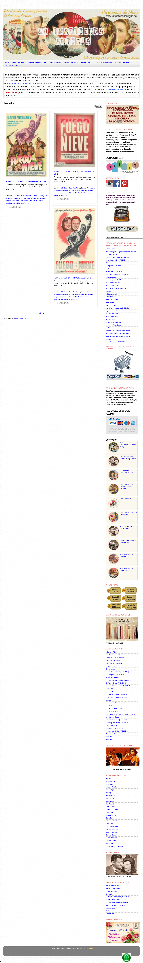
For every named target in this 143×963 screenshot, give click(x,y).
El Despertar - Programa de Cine (126, 471)
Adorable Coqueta (112, 299)
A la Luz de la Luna (112, 285)
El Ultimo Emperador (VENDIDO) (117, 897)
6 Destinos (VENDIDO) (114, 271)
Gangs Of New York (113, 899)
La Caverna (110, 691)
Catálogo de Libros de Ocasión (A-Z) (128, 541)
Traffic (108, 911)
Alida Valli (109, 784)
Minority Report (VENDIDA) (115, 905)
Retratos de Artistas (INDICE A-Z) (127, 527)
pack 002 (109, 739)
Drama (35, 196)
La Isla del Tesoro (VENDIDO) (117, 697)
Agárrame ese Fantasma (115, 311)
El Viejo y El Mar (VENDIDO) (116, 683)
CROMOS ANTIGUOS (71, 62)
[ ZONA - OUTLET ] (87, 62)
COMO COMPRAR (18, 62)
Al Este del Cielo (112, 316)
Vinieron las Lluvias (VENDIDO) (117, 731)
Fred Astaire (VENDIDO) (114, 846)
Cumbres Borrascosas (114, 660)
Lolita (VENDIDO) (112, 711)
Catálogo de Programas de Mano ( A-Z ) (128, 445)
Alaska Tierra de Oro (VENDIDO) (118, 336)
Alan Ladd (109, 778)
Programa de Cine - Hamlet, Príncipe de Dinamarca (127, 486)
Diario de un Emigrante (114, 663)
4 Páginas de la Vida (113, 266)
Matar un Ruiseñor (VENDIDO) (117, 720)
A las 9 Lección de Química (116, 288)
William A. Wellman (22, 203)
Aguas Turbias (111, 305)
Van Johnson (10, 203)
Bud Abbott (110, 804)
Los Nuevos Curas (112, 717)
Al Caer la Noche (112, 314)
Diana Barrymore (112, 829)
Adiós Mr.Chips (111, 297)
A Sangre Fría (111, 652)
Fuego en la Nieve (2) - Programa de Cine (26, 182)
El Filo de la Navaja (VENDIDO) (117, 672)
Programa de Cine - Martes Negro (127, 569)
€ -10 (13, 196)
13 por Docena (111, 249)
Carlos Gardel (111, 807)
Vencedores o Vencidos (114, 728)
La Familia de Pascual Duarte (116, 694)
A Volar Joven (111, 277)
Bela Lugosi (110, 801)
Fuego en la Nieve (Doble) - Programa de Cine (74, 173)
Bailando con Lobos (113, 888)
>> (101, 313)
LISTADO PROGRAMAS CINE (36, 62)
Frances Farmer (111, 841)
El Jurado (109, 894)
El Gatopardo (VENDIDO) (115, 675)
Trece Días (110, 914)
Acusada (109, 291)
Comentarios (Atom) (21, 318)
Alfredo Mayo (110, 781)
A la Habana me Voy (113, 283)
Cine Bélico (20, 196)
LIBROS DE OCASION (104, 62)
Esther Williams (111, 838)
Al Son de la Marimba (113, 322)
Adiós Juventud (111, 294)
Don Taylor (28, 196)
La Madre (109, 700)
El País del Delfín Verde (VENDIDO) (119, 680)
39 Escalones (111, 263)
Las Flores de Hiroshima (114, 708)
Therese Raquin (111, 725)
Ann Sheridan (110, 795)
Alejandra (109, 339)
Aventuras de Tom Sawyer (115, 655)
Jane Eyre (109, 689)
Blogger (90, 948)
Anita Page (110, 790)
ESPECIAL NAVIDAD (11, 65)
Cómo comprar (125, 499)
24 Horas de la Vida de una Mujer (118, 257)
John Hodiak (40, 198)
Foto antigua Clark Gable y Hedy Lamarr (128, 458)
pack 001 (109, 737)
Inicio (6, 62)
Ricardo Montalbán (28, 200)
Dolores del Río (111, 832)
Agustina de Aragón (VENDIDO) (117, 308)
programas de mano (13, 200)
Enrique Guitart (111, 835)
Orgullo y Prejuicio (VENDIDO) (117, 723)
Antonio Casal (111, 798)
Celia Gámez (110, 818)
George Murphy (17, 198)
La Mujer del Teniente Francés (117, 703)
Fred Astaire (110, 843)
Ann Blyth (109, 792)
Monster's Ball (111, 908)
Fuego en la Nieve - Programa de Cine (72, 278)
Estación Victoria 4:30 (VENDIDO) (118, 686)
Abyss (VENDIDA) (112, 885)
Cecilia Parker (111, 815)
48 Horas (109, 268)
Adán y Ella (110, 302)
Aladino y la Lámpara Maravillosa (118, 331)
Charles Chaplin (111, 821)
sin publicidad (40, 200)
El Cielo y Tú (110, 666)
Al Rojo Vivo (110, 319)
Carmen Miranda (112, 809)
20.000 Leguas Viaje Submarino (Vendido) (121, 252)
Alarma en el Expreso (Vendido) (117, 333)
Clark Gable (110, 824)
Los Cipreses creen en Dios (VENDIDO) (120, 714)
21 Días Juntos (111, 254)
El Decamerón (111, 669)
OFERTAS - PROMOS (122, 62)
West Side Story (112, 734)
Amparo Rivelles (112, 787)
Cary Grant (110, 812)
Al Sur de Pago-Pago (113, 325)
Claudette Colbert (112, 826)
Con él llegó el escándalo (115, 658)
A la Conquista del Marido (115, 280)
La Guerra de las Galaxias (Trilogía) (119, 902)
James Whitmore (30, 198)
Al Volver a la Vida (112, 328)
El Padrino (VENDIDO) (114, 677)
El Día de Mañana (112, 891)
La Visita (109, 706)
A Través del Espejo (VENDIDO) (117, 274)
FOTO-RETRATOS (55, 62)
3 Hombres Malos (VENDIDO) (116, 260)
